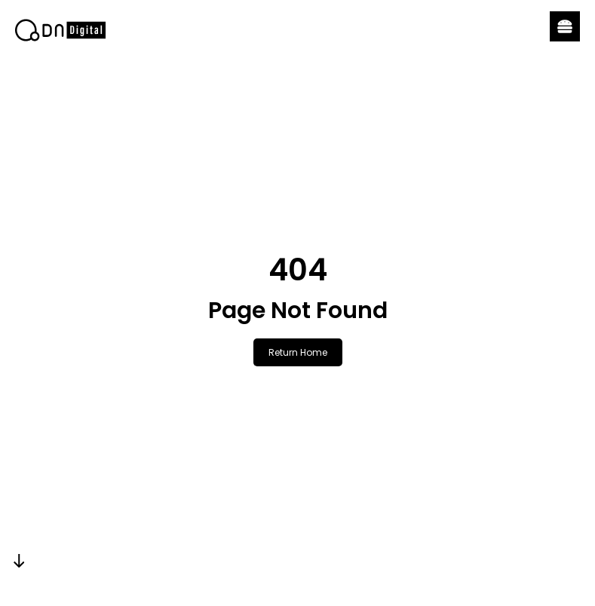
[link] (60, 30)
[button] (565, 26)
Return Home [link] (297, 352)
